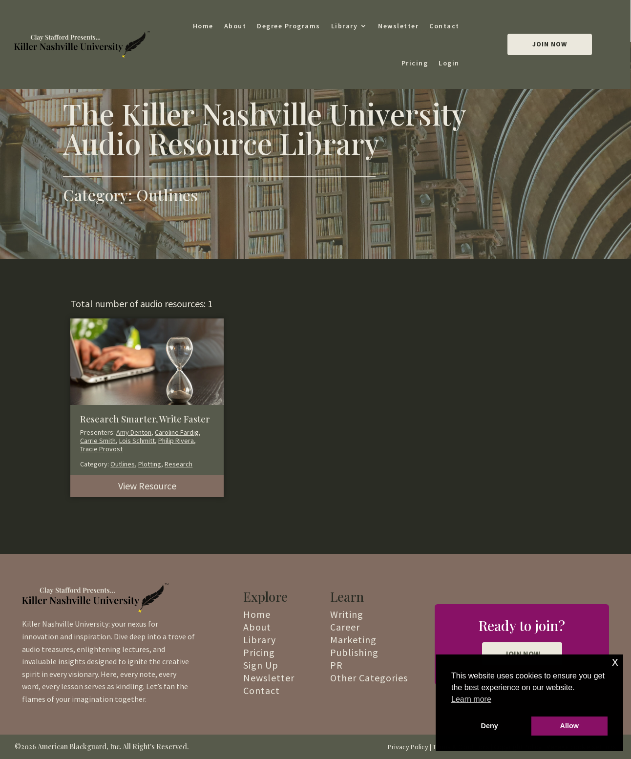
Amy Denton (133, 432)
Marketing (353, 639)
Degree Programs (288, 25)
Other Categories (369, 678)
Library (344, 25)
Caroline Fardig (177, 432)
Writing (346, 614)
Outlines (122, 464)
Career (345, 627)
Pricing (414, 63)
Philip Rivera (176, 440)
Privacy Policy (408, 746)
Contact (444, 25)
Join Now (549, 44)
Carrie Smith (98, 440)
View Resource (147, 486)
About (235, 25)
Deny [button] (489, 726)
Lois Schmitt (137, 440)
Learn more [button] (471, 699)
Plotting (149, 464)
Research (178, 464)
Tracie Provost (101, 448)
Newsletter (398, 25)
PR (336, 665)
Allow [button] (569, 726)
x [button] (615, 661)
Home (203, 25)
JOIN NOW (522, 653)
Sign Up (260, 665)
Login (449, 63)
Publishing (354, 652)
